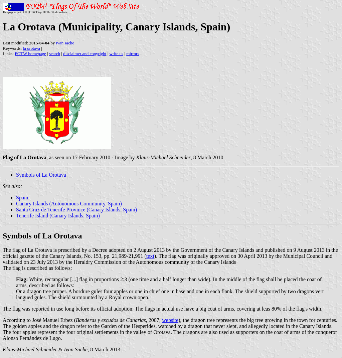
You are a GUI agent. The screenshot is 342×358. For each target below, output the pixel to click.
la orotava (31, 48)
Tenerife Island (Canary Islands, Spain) (58, 215)
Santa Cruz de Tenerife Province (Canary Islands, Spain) (76, 209)
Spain (22, 197)
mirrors (132, 53)
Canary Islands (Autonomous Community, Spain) (69, 203)
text (150, 256)
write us (117, 53)
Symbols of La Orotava (41, 175)
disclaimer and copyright (84, 53)
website (170, 320)
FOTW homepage (30, 53)
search (54, 53)
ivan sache (65, 42)
